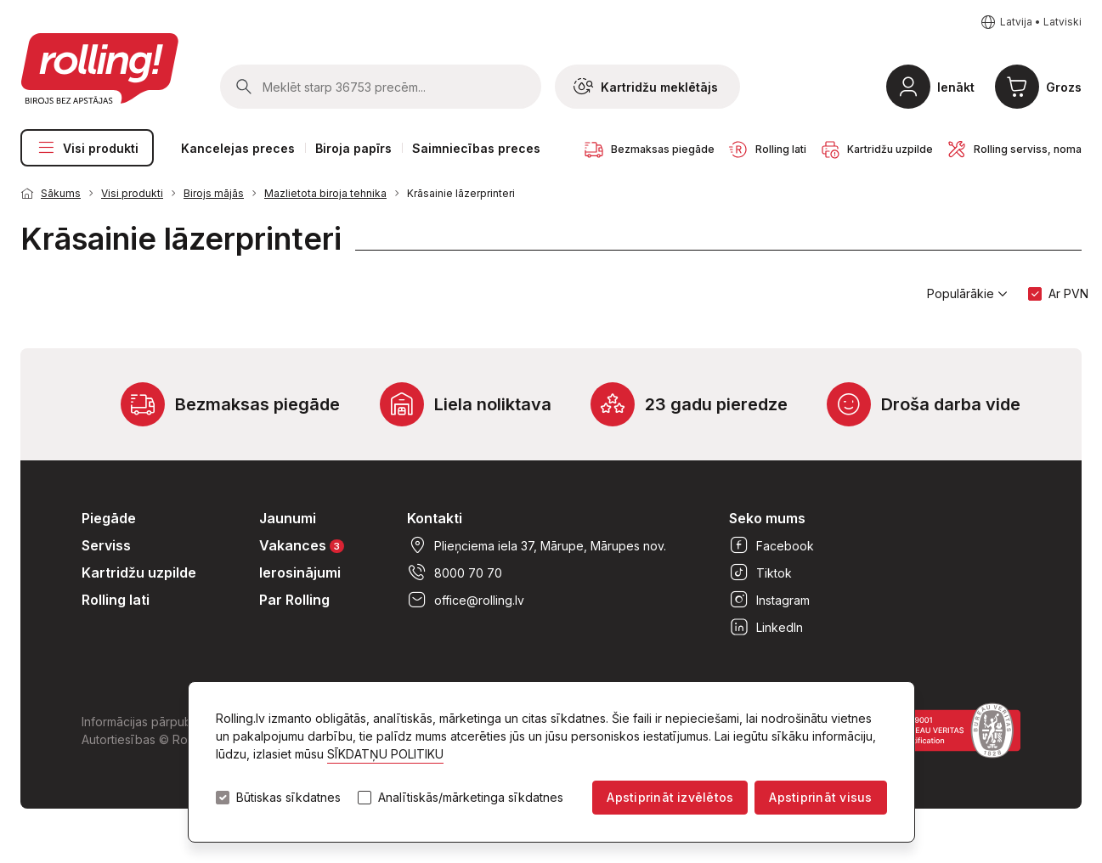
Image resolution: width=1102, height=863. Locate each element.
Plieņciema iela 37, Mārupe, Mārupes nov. (536, 545)
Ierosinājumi (300, 572)
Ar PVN (1068, 293)
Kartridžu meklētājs (646, 86)
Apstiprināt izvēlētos (670, 797)
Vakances (301, 545)
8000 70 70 (454, 572)
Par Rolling (294, 599)
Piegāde (109, 518)
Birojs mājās (214, 193)
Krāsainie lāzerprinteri (461, 193)
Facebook (771, 545)
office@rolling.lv (465, 599)
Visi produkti (87, 148)
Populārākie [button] (967, 294)
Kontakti (434, 518)
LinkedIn (766, 627)
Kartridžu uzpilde (139, 572)
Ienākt (956, 87)
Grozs (1064, 87)
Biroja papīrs (353, 148)
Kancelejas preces (238, 148)
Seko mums (767, 518)
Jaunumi (287, 518)
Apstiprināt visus (820, 797)
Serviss (106, 545)
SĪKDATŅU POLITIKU (385, 754)
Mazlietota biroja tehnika (325, 193)
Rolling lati (116, 599)
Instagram (769, 599)
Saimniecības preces (476, 148)
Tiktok (760, 572)
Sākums (61, 193)
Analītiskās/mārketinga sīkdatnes (470, 797)
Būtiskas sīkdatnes (288, 797)
